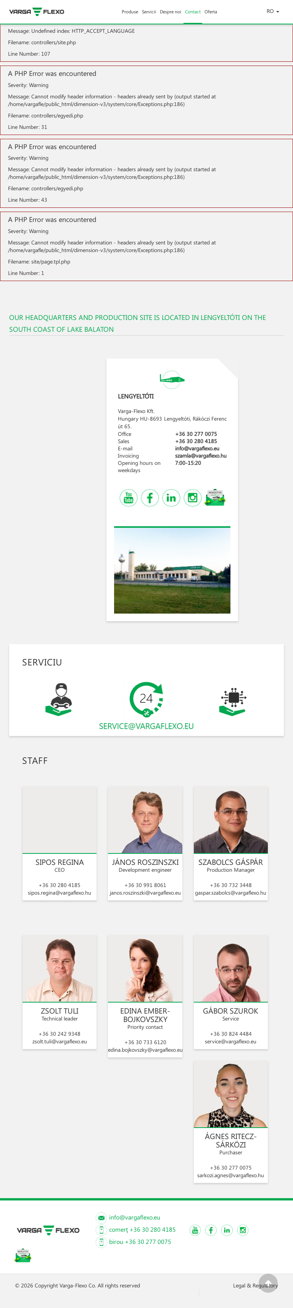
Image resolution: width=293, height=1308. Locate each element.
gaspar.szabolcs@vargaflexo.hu (230, 892)
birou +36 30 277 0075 (140, 1241)
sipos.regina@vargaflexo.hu (59, 892)
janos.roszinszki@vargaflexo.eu (145, 892)
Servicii (149, 16)
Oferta (211, 16)
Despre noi (170, 16)
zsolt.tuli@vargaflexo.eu (59, 1041)
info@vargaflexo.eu (197, 448)
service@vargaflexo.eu (230, 1041)
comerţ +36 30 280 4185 (142, 1229)
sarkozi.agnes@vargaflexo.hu (230, 1175)
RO (273, 10)
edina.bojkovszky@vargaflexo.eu (145, 1049)
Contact (193, 16)
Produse (130, 16)
